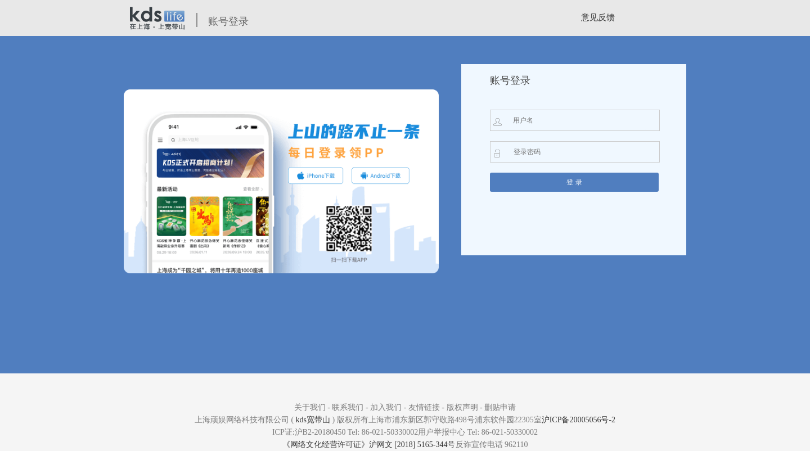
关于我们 (310, 407)
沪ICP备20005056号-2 (578, 420)
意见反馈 (598, 17)
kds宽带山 (313, 420)
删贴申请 (500, 407)
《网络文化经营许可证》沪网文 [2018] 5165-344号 (369, 444)
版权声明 (462, 407)
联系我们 (347, 407)
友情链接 (424, 407)
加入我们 (386, 407)
